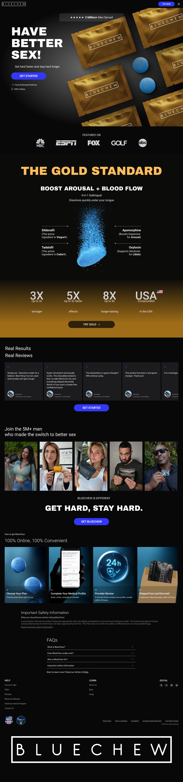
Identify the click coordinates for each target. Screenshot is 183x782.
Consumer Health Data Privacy (152, 721)
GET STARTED (29, 76)
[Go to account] (178, 4)
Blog (91, 690)
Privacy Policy (107, 721)
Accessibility (135, 721)
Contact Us (9, 708)
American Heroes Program (15, 704)
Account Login (10, 685)
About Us (93, 685)
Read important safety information (37, 627)
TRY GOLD (91, 324)
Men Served (91, 17)
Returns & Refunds (12, 699)
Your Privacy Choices (171, 721)
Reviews (8, 694)
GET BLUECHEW (91, 521)
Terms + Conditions (121, 721)
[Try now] (166, 4)
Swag (91, 694)
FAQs (85, 672)
